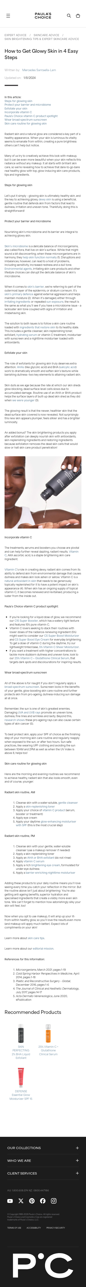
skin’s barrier (36, 286)
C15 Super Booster (26, 621)
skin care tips (36, 938)
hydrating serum (26, 335)
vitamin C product (54, 810)
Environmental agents (18, 269)
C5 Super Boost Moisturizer (61, 636)
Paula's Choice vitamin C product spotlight (31, 116)
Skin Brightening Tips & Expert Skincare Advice (42, 39)
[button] (8, 15)
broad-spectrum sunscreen (22, 687)
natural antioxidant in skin (20, 581)
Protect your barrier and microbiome (28, 104)
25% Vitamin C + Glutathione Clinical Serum (42, 658)
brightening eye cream (45, 865)
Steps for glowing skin (18, 101)
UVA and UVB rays (29, 712)
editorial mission (43, 948)
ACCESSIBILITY (34, 1228)
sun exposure (54, 301)
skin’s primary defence (19, 294)
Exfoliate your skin (16, 108)
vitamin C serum (34, 861)
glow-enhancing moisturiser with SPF (46, 823)
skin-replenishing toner (40, 806)
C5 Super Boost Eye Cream (32, 639)
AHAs (20, 367)
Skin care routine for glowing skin (26, 123)
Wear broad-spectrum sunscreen (26, 119)
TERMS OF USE (14, 1228)
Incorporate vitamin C (18, 112)
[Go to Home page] (43, 16)
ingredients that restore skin (37, 327)
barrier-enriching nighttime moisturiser (50, 872)
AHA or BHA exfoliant (40, 858)
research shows (15, 720)
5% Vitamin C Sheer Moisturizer (59, 647)
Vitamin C (11, 569)
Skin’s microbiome (16, 246)
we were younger (23, 400)
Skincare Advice (46, 35)
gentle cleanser (68, 803)
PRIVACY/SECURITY (55, 1228)
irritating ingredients (17, 301)
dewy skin (45, 199)
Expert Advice (16, 35)
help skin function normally (40, 257)
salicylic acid (68, 367)
